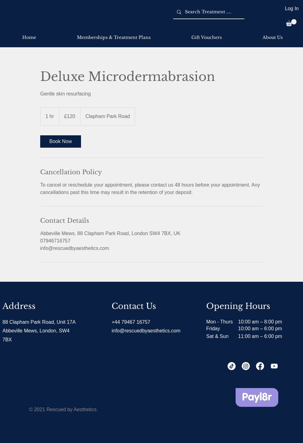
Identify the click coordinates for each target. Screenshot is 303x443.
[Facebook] (260, 366)
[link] (60, 141)
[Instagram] (246, 366)
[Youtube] (274, 366)
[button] (291, 22)
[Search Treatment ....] (208, 12)
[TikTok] (232, 366)
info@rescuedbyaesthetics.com (146, 330)
